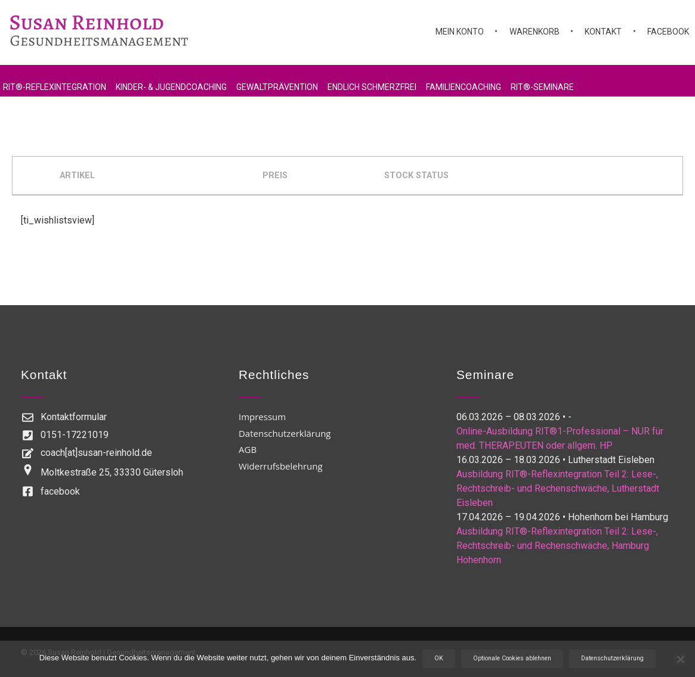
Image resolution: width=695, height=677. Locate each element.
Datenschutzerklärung (612, 658)
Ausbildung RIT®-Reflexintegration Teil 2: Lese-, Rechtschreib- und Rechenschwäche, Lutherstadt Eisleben (557, 488)
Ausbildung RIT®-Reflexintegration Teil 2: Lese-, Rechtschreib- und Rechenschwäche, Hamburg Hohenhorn (557, 546)
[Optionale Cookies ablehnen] (680, 659)
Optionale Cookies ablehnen (512, 658)
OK (438, 658)
